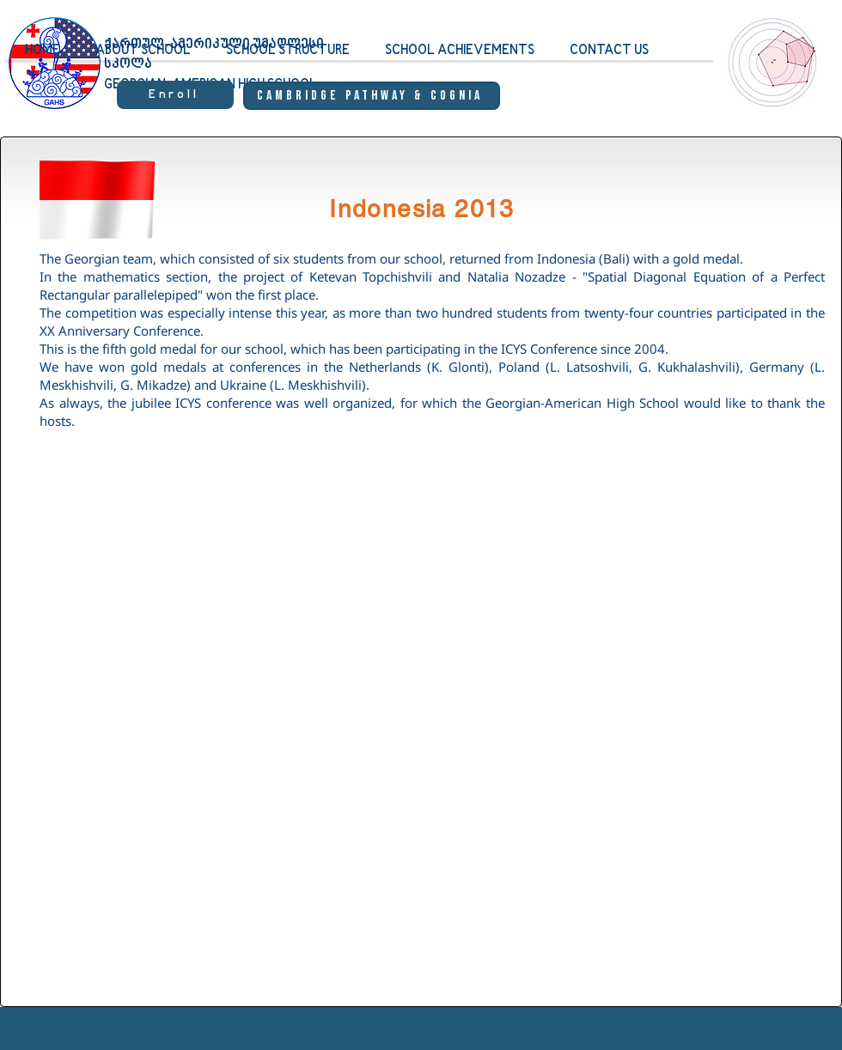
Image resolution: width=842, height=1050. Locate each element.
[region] (769, 78)
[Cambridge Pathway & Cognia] (371, 96)
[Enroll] (175, 95)
